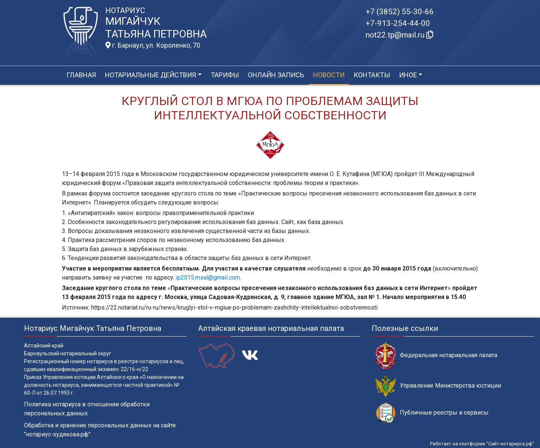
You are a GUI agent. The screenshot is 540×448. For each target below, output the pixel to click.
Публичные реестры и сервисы (432, 413)
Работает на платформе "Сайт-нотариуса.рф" (482, 443)
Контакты (372, 75)
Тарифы (225, 75)
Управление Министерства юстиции (438, 386)
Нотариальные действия (150, 75)
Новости (329, 75)
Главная (81, 75)
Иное (408, 75)
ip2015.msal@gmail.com (208, 277)
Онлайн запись (276, 75)
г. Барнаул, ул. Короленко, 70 (152, 45)
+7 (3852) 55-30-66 (400, 11)
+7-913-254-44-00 (398, 23)
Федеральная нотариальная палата (436, 355)
